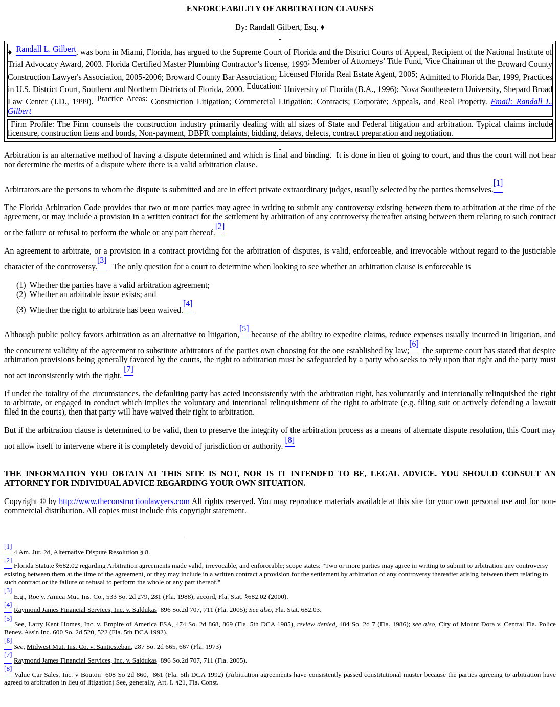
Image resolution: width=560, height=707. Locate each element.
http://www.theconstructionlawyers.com (124, 501)
